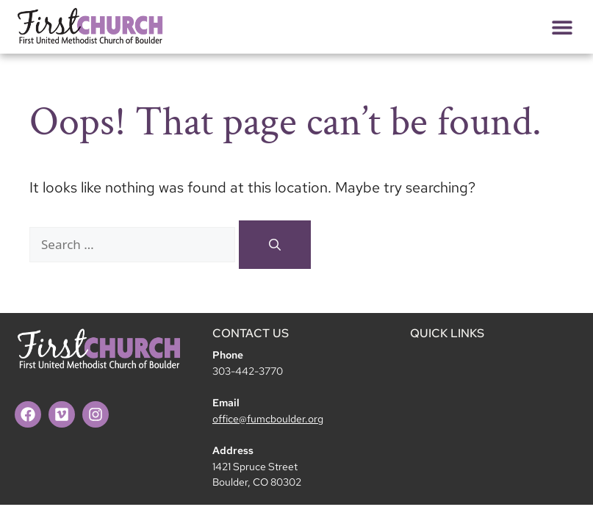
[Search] (275, 244)
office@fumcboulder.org (267, 418)
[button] (561, 26)
